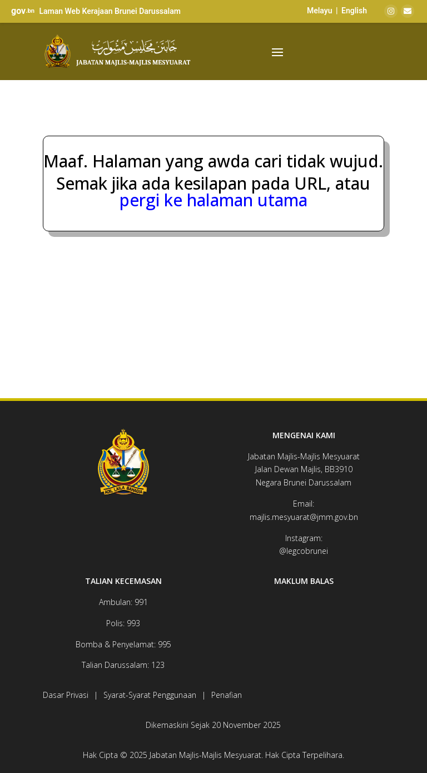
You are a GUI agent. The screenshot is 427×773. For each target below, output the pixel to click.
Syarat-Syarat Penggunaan (149, 695)
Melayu (319, 10)
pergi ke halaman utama (213, 200)
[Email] (407, 11)
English (354, 10)
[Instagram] (391, 11)
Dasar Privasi (65, 695)
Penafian (226, 695)
